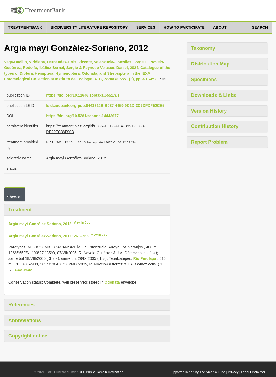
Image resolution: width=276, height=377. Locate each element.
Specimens (204, 79)
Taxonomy (203, 48)
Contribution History (214, 126)
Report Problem (209, 142)
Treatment (20, 209)
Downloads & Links (213, 95)
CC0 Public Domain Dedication (101, 372)
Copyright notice (27, 336)
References (21, 304)
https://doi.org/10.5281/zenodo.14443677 (82, 116)
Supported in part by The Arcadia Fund (197, 372)
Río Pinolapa (145, 258)
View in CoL (82, 222)
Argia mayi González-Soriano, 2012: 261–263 (48, 236)
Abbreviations (24, 320)
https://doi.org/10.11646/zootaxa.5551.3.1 (82, 95)
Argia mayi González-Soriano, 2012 (40, 223)
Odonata (112, 282)
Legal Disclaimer (253, 372)
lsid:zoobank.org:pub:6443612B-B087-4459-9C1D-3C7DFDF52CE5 (105, 105)
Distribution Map (210, 64)
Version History (209, 111)
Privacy (233, 372)
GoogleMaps (23, 269)
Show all (14, 197)
